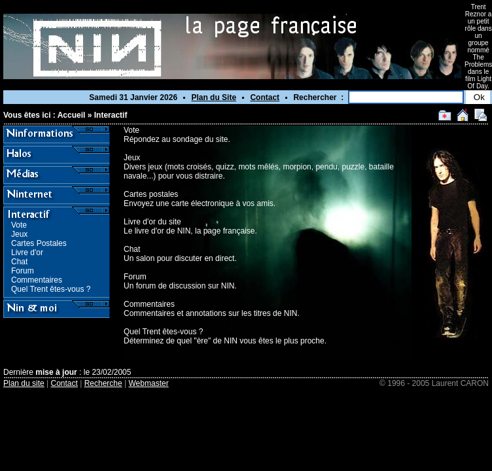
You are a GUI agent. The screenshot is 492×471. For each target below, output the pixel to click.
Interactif (111, 115)
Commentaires (36, 280)
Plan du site (23, 383)
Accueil (72, 115)
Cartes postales (151, 194)
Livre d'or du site (152, 221)
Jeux (19, 234)
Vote (19, 225)
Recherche (103, 383)
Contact (264, 97)
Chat (19, 261)
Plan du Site (213, 97)
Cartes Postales (39, 243)
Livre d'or (27, 252)
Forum (22, 270)
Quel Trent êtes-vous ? (50, 289)
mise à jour (56, 372)
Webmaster (149, 383)
